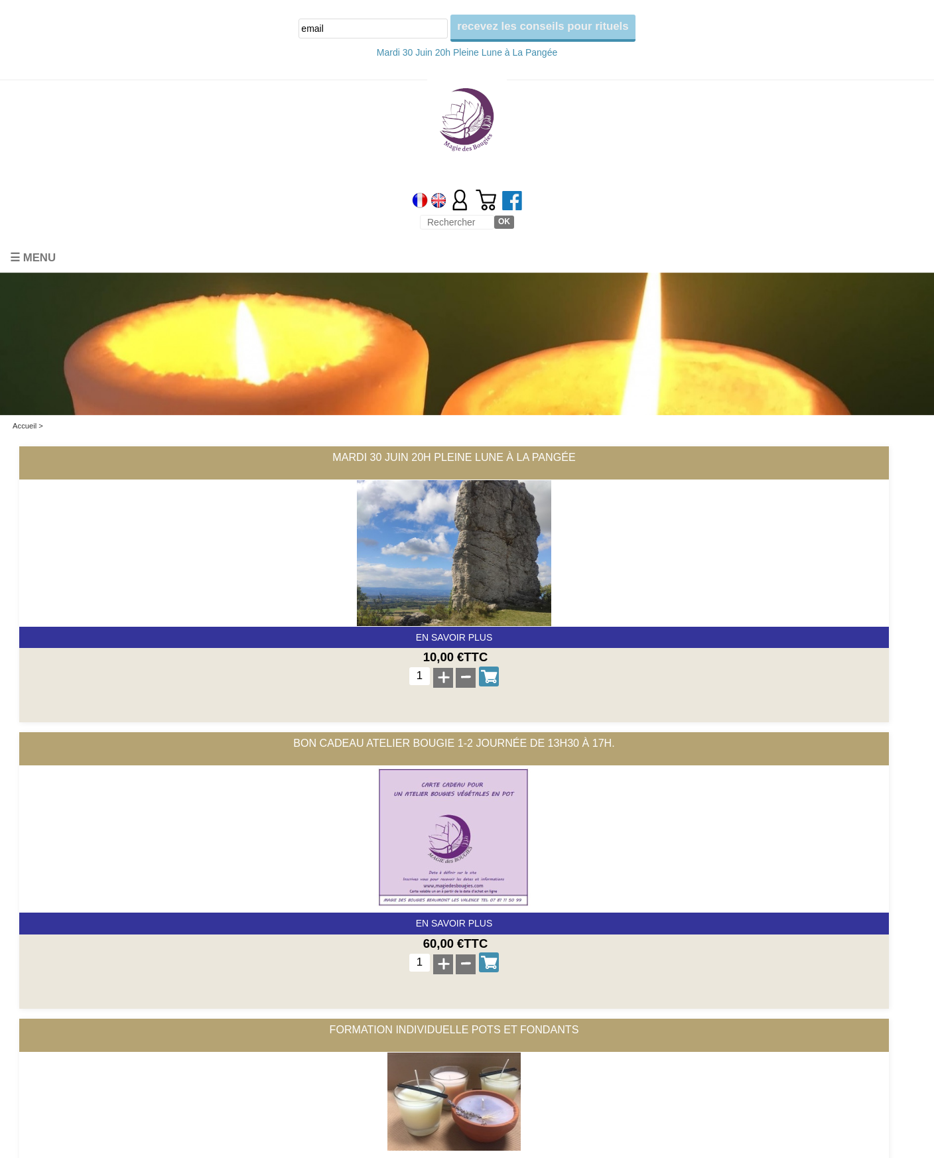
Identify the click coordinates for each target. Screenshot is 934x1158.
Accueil (24, 426)
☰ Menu (33, 257)
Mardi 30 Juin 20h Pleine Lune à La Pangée (467, 52)
